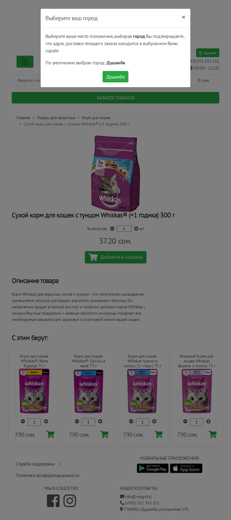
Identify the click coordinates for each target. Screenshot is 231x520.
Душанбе (115, 77)
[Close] (183, 17)
